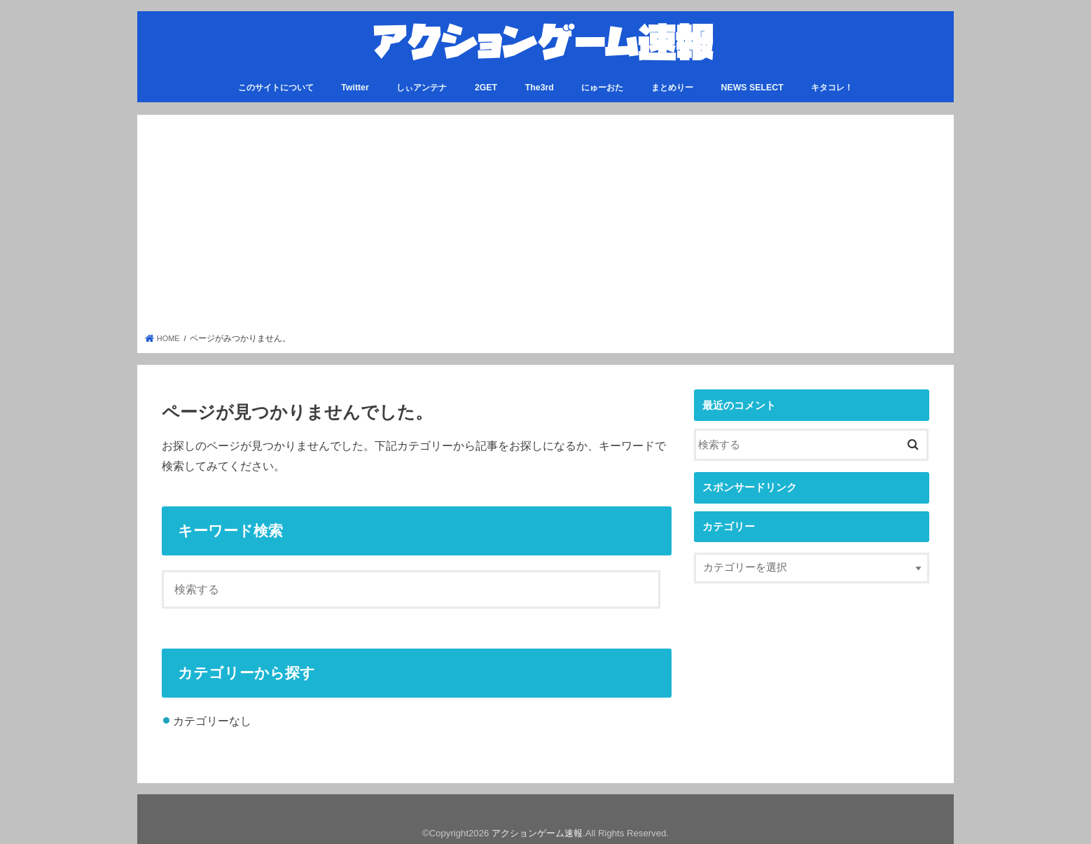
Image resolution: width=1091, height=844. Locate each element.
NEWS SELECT (752, 82)
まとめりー (672, 82)
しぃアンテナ (421, 82)
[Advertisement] (546, 222)
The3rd (539, 82)
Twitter (355, 82)
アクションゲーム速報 (537, 827)
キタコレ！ (832, 82)
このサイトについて (276, 82)
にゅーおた (602, 82)
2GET (486, 82)
